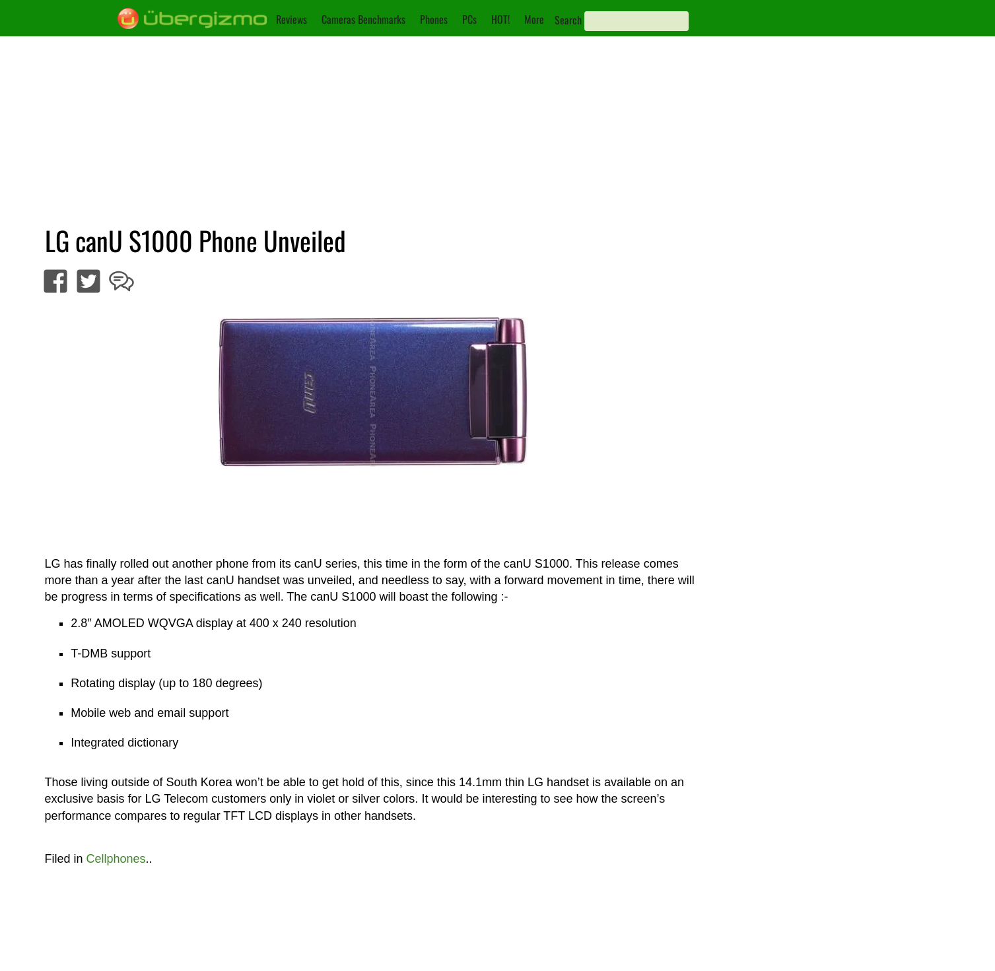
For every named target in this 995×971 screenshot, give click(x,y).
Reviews (291, 19)
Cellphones (116, 858)
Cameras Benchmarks (363, 19)
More (534, 19)
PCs (469, 19)
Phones (434, 19)
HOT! (500, 19)
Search (568, 20)
